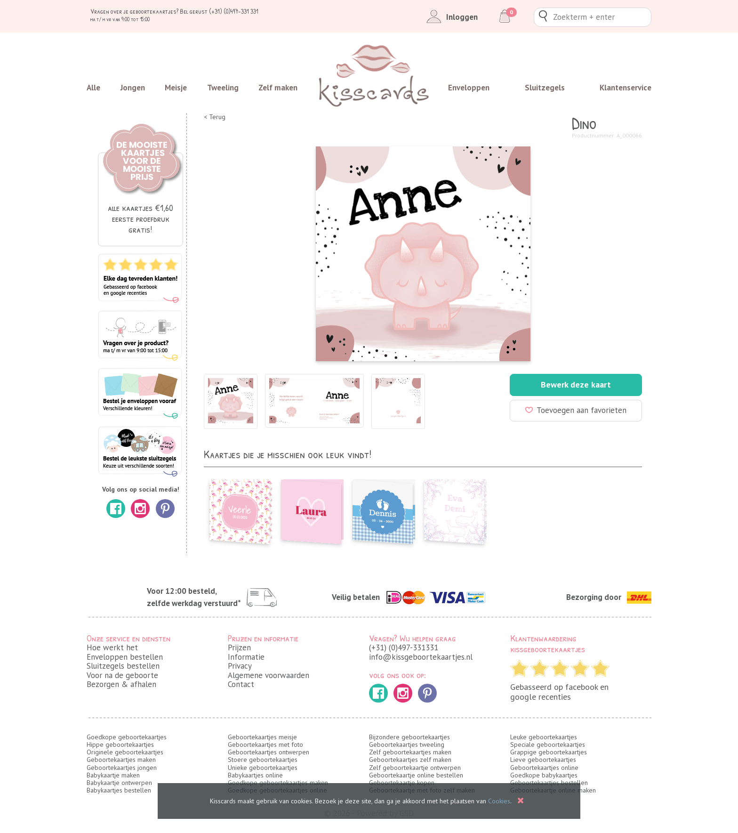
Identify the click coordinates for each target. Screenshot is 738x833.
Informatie (246, 657)
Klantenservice (625, 87)
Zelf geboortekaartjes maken (410, 752)
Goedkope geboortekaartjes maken (278, 782)
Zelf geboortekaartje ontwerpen (415, 767)
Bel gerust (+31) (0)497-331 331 (219, 11)
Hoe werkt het (112, 647)
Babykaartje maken (113, 775)
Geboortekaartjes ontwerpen (268, 752)
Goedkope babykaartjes (544, 775)
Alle (93, 87)
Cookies (499, 801)
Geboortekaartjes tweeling (406, 744)
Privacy (240, 666)
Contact (241, 684)
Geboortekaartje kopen (401, 782)
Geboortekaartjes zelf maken (410, 759)
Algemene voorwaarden (268, 675)
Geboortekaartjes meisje (262, 737)
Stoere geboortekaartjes (262, 759)
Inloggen (450, 16)
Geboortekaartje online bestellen (416, 775)
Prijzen (239, 647)
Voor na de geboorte (122, 675)
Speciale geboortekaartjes (547, 744)
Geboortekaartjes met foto (265, 744)
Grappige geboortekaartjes (548, 752)
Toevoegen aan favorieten (575, 410)
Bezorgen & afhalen (121, 684)
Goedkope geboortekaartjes (127, 737)
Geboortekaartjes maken (121, 759)
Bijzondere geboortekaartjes (409, 737)
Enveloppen (468, 87)
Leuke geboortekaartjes (543, 737)
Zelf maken (277, 87)
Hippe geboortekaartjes (120, 744)
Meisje (176, 87)
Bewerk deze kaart (576, 384)
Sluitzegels (545, 87)
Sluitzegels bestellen (123, 666)
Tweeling (223, 87)
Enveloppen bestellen (125, 657)
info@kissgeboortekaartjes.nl (421, 657)
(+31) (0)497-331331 (403, 647)
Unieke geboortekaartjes (262, 767)
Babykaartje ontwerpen (119, 782)
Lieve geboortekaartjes (543, 759)
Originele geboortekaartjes (125, 752)
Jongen (132, 87)
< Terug (214, 117)
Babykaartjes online (255, 775)
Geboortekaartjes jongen (122, 767)
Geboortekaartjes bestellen (549, 782)
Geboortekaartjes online (544, 767)
